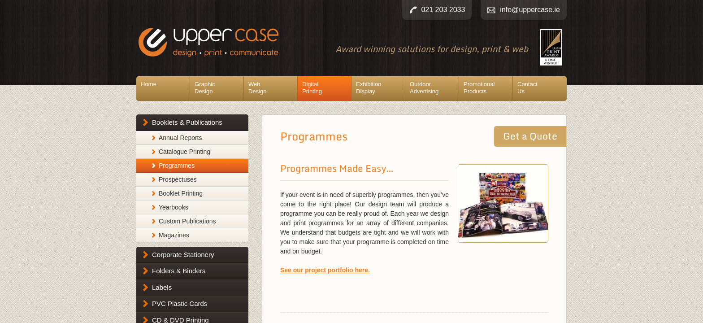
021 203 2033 (443, 9)
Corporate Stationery (183, 254)
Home (148, 84)
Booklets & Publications (187, 122)
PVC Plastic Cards (179, 303)
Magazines (174, 235)
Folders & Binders (178, 271)
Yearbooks (173, 207)
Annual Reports (180, 137)
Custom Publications (187, 221)
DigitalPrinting (312, 88)
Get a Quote (530, 136)
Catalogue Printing (184, 151)
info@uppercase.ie (530, 9)
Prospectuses (178, 179)
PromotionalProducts (479, 88)
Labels (162, 287)
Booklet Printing (181, 193)
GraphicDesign (205, 88)
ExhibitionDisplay (368, 88)
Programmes (177, 165)
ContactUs (527, 88)
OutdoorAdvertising (424, 88)
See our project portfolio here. (325, 270)
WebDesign (257, 88)
